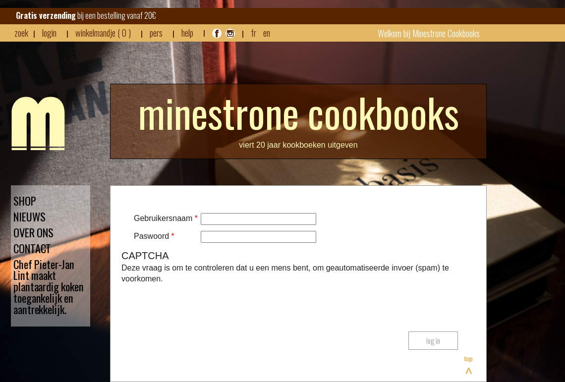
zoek (21, 33)
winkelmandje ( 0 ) (103, 33)
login (49, 32)
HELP (187, 33)
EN (266, 32)
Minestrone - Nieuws (38, 123)
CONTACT (32, 248)
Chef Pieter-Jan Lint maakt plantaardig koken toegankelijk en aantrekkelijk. (48, 287)
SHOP (24, 201)
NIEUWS (29, 216)
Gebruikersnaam (166, 218)
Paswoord (154, 236)
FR (253, 32)
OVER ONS (33, 232)
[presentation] (196, 304)
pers (156, 33)
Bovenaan (469, 365)
